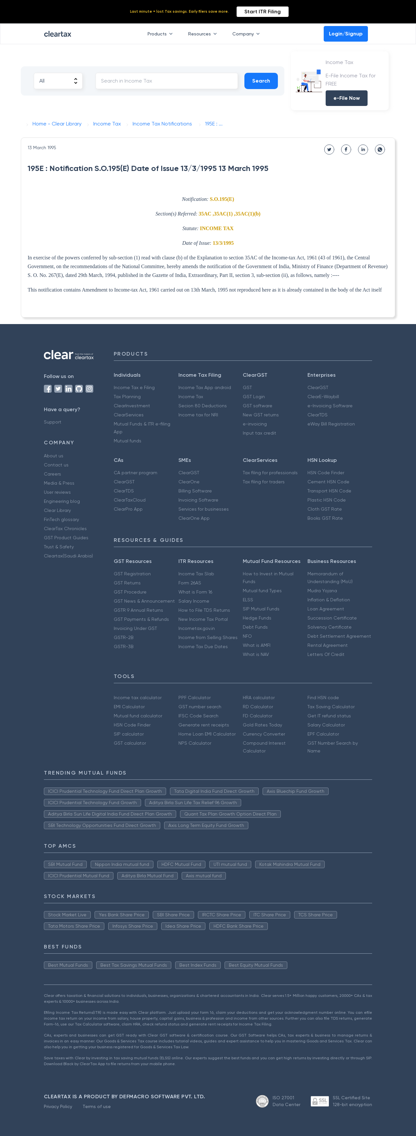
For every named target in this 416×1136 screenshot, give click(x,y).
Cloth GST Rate (324, 509)
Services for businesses (203, 509)
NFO (247, 636)
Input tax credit (259, 433)
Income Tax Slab (196, 573)
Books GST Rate (325, 518)
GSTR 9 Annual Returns (138, 610)
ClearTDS (317, 414)
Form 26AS (189, 582)
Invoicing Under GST (135, 628)
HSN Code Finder (325, 472)
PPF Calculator (194, 697)
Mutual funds (127, 440)
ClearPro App (128, 509)
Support (52, 421)
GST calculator (130, 743)
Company (247, 33)
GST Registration (132, 573)
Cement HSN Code (328, 481)
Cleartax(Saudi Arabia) (68, 555)
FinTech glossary (61, 519)
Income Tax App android (204, 387)
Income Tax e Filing (134, 387)
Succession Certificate (332, 617)
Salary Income (193, 601)
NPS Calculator (194, 743)
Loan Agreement (325, 608)
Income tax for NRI (198, 414)
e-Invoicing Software (330, 405)
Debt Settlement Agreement (339, 636)
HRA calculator (259, 697)
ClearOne (189, 481)
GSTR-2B (124, 637)
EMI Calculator (129, 706)
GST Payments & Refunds (141, 619)
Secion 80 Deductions (202, 405)
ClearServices (129, 414)
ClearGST (317, 387)
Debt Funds (255, 627)
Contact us (56, 464)
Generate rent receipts (203, 724)
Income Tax (190, 396)
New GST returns (261, 414)
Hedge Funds (257, 617)
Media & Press (59, 483)
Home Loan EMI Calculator (207, 734)
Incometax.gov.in (196, 628)
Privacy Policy (58, 1106)
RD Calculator (258, 706)
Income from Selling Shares (208, 637)
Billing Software (195, 490)
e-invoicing (255, 423)
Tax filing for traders (264, 481)
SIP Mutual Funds (261, 608)
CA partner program (135, 472)
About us (53, 455)
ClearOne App (194, 518)
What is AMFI (256, 645)
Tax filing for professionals (270, 472)
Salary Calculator (326, 724)
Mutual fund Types (262, 590)
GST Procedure (130, 591)
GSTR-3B (124, 646)
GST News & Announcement (144, 601)
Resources (203, 33)
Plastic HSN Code (326, 500)
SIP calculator (129, 734)
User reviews (57, 492)
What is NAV (256, 654)
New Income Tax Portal (203, 619)
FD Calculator (257, 715)
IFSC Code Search (198, 715)
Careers (52, 474)
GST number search (199, 706)
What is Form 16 (195, 591)
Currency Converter (264, 734)
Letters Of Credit (325, 654)
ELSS (248, 599)
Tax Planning (127, 396)
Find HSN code (323, 697)
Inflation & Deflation (328, 599)
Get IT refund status (329, 715)
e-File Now (346, 98)
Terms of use (97, 1106)
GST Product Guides (66, 537)
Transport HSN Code (329, 490)
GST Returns (127, 582)
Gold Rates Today (262, 724)
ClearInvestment (132, 405)
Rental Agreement (327, 645)
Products (161, 33)
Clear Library (57, 510)
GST (247, 387)
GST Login (254, 396)
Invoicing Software (198, 500)
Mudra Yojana (322, 590)
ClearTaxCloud (130, 500)
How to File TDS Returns (204, 610)
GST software (257, 405)
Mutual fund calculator (138, 715)
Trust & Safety (59, 546)
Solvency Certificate (329, 627)
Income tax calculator (138, 697)
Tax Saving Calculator (331, 706)
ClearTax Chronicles (65, 528)
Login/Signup (346, 34)
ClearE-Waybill (323, 396)
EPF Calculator (323, 734)
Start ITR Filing (262, 11)
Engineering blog (62, 501)
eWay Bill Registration (331, 423)
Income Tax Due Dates (203, 646)
